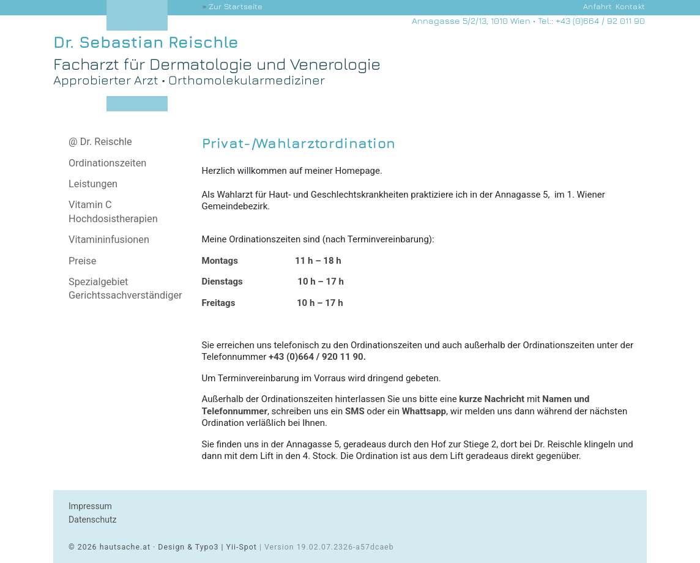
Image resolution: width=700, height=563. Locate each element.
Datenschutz (93, 519)
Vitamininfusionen (109, 239)
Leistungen (93, 184)
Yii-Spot (241, 547)
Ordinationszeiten (107, 163)
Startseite (235, 6)
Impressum (90, 506)
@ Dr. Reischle (100, 141)
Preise (82, 261)
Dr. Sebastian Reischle (146, 41)
